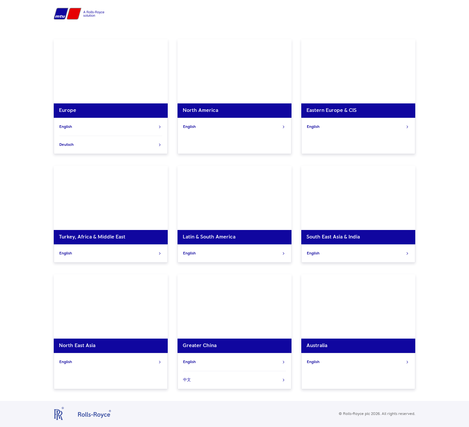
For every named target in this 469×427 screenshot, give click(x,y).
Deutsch (110, 144)
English (110, 127)
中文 (234, 380)
